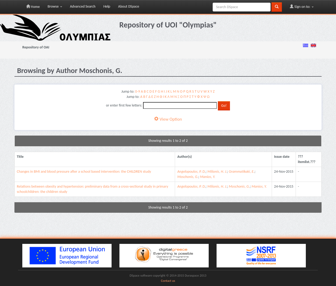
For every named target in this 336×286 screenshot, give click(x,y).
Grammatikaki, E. (242, 171)
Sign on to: (302, 6)
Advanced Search (83, 6)
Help (106, 6)
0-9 (137, 91)
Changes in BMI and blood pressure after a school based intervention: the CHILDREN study (84, 171)
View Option (168, 119)
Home (33, 6)
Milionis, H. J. (217, 171)
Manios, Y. (207, 177)
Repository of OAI (35, 47)
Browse (55, 6)
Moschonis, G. (187, 177)
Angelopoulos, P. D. (191, 171)
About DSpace (128, 6)
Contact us (168, 281)
